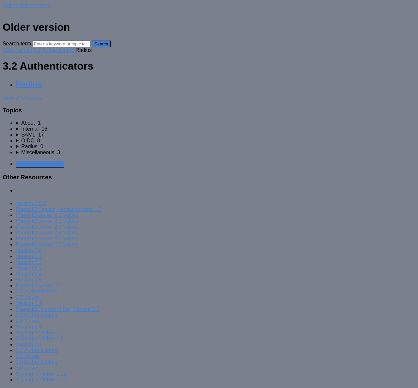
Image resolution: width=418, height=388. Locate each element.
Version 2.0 (29, 250)
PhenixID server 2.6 (39, 285)
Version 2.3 (29, 268)
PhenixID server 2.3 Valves (47, 227)
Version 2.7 (29, 303)
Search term (17, 43)
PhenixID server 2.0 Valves (47, 215)
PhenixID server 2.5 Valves (47, 238)
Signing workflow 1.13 (41, 379)
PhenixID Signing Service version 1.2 (59, 209)
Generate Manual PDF (40, 164)
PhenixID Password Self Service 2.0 (57, 309)
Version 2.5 (29, 280)
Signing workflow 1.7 (40, 332)
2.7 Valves (28, 297)
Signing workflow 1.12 (41, 374)
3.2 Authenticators (54, 50)
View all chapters (22, 98)
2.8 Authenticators (36, 315)
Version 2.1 (29, 256)
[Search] (61, 43)
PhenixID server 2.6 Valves (47, 244)
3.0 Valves (28, 368)
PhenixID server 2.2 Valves (47, 221)
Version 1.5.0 (31, 203)
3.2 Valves (28, 356)
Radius (29, 83)
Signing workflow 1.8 (40, 338)
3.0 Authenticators (36, 362)
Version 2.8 (29, 327)
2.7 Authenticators (36, 291)
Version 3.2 (29, 344)
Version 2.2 (29, 262)
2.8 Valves (28, 321)
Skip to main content (26, 5)
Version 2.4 (29, 274)
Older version (18, 50)
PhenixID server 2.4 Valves (47, 232)
